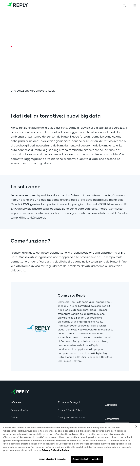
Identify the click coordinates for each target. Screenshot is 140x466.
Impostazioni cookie (52, 459)
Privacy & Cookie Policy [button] (70, 410)
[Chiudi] (136, 426)
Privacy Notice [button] (71, 417)
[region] (70, 444)
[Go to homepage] (17, 5)
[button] (117, 405)
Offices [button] (14, 417)
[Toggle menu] (134, 5)
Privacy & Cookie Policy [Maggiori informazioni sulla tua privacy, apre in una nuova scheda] (55, 450)
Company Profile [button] (19, 410)
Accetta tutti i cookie (86, 459)
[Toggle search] (124, 5)
